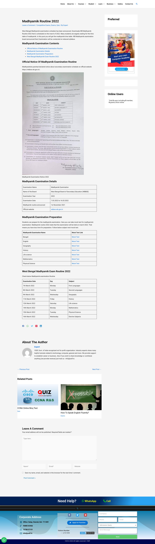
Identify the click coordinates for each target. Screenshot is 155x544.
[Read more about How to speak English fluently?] (81, 397)
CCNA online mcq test (27, 408)
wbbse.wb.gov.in (57, 209)
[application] (75, 4)
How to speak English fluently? (75, 413)
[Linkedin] (41, 326)
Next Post (96, 369)
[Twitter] (32, 326)
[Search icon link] (137, 4)
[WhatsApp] (28, 326)
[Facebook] (23, 326)
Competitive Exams (43, 25)
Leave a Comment (28, 25)
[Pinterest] (36, 326)
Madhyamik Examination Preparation (40, 54)
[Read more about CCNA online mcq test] (37, 395)
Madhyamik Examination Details (38, 51)
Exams (53, 25)
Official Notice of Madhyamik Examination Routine (45, 48)
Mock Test (75, 237)
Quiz (58, 25)
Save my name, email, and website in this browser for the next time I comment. (53, 473)
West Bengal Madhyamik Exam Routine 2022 (43, 57)
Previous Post (23, 369)
